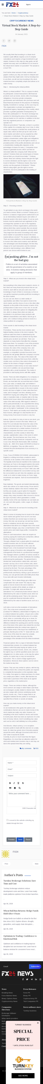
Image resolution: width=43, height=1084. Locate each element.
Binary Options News (9, 998)
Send (20, 840)
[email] (21, 966)
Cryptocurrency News (9, 1001)
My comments (26, 748)
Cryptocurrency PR (30, 998)
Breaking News (7, 993)
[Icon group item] (23, 979)
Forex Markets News (9, 996)
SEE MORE (23, 1076)
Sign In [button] (28, 4)
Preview (11, 840)
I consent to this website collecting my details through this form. (20, 821)
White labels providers (10, 1018)
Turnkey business (29, 1011)
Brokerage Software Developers (9, 1014)
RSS (36, 748)
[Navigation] (3, 4)
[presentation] (24, 831)
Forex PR (26, 993)
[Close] (37, 1023)
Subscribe (35, 966)
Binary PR (27, 996)
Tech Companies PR (30, 1001)
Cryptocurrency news (21, 21)
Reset (28, 840)
